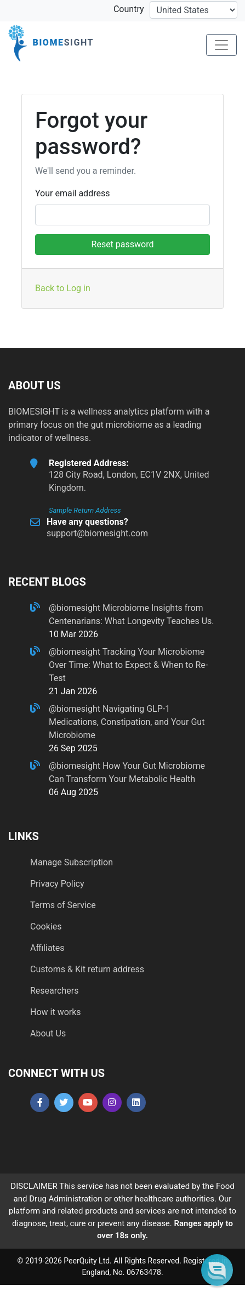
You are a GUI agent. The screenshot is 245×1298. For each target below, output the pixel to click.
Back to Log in (62, 288)
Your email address (72, 193)
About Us (48, 1033)
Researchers (54, 990)
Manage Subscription (71, 862)
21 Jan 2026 (73, 691)
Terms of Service (63, 905)
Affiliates (47, 948)
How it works (55, 1012)
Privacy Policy (57, 883)
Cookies (45, 926)
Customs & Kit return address (87, 969)
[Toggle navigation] (221, 45)
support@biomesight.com (97, 533)
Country (128, 9)
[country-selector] (193, 10)
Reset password (123, 244)
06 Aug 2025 (73, 792)
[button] (216, 1269)
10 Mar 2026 (73, 634)
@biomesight (75, 608)
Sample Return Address (85, 510)
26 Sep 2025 (73, 748)
